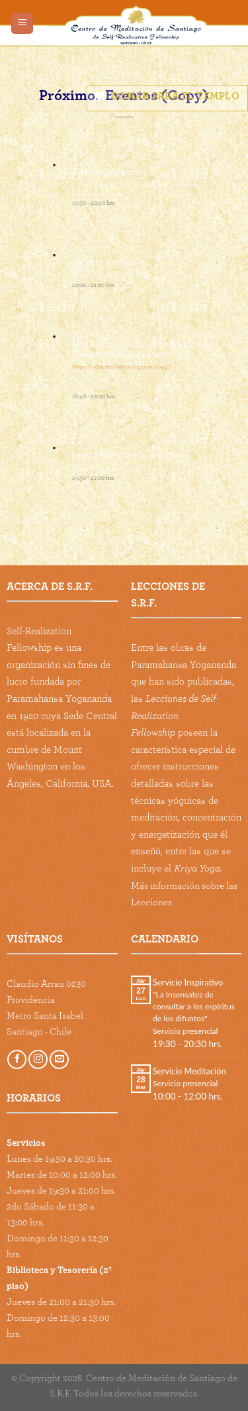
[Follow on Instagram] (38, 1059)
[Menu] (22, 23)
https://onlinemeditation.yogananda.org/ (121, 367)
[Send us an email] (59, 1059)
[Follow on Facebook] (16, 1059)
